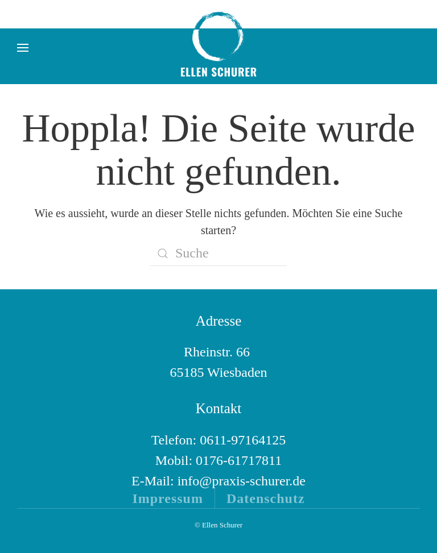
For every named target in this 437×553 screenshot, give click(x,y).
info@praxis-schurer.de (242, 480)
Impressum (167, 498)
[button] (22, 47)
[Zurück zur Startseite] (218, 47)
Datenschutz (265, 498)
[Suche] (218, 253)
